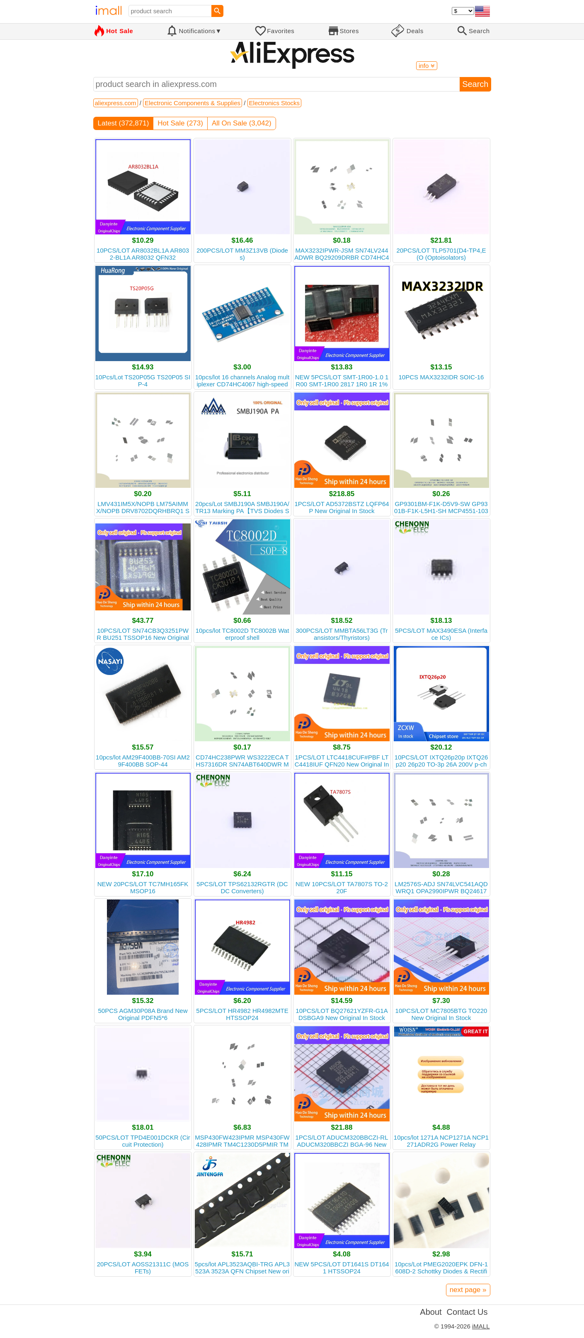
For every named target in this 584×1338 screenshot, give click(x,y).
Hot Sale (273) (180, 123)
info (426, 65)
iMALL (481, 1326)
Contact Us (467, 1311)
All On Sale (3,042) (241, 123)
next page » (468, 1290)
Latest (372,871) (123, 123)
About (430, 1311)
